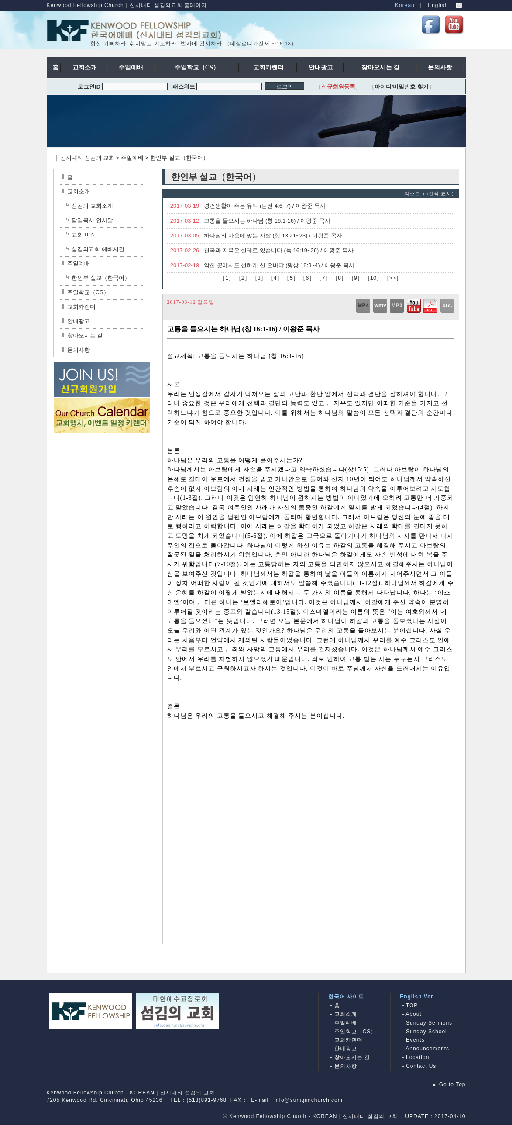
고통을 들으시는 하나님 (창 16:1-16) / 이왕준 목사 (267, 220)
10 (373, 278)
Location (417, 1057)
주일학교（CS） (85, 292)
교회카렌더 (79, 306)
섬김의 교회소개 (92, 206)
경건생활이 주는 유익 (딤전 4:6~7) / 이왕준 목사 (264, 206)
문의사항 (76, 350)
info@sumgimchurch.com (308, 1100)
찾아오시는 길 (82, 335)
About (413, 1014)
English (438, 5)
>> (392, 278)
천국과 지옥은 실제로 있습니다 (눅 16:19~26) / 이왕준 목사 (279, 250)
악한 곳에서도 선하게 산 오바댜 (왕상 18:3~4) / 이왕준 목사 (279, 265)
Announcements (427, 1049)
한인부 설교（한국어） (179, 158)
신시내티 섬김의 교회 (87, 158)
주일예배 (132, 158)
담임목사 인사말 (92, 220)
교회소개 (76, 191)
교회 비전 (84, 234)
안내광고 (76, 321)
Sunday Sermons (429, 1023)
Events (415, 1040)
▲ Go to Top (448, 1084)
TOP (412, 1005)
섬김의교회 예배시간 (98, 249)
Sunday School (426, 1032)
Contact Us (421, 1066)
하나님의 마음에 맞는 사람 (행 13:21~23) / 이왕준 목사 (273, 235)
